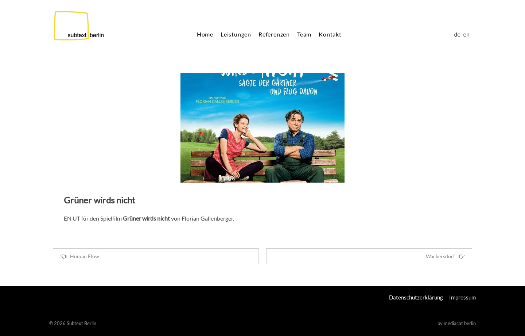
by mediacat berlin (457, 323)
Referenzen (274, 34)
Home (205, 34)
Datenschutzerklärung (416, 297)
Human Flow (80, 256)
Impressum (462, 297)
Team (304, 34)
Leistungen (236, 34)
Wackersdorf (445, 256)
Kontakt (330, 34)
